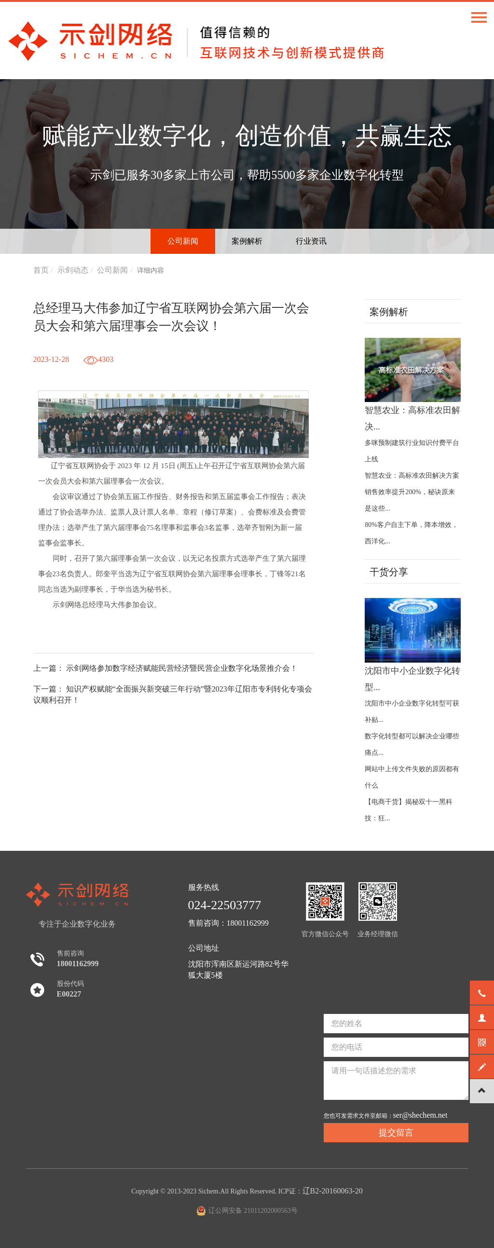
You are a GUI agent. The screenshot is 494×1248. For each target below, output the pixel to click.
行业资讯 (311, 241)
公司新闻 (182, 241)
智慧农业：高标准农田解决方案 (412, 475)
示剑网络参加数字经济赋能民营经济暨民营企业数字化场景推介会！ (182, 668)
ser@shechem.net (420, 1115)
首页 (41, 270)
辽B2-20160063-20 (332, 1191)
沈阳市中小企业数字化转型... (413, 645)
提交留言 (396, 1132)
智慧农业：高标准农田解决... (413, 384)
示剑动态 (72, 270)
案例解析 (247, 241)
